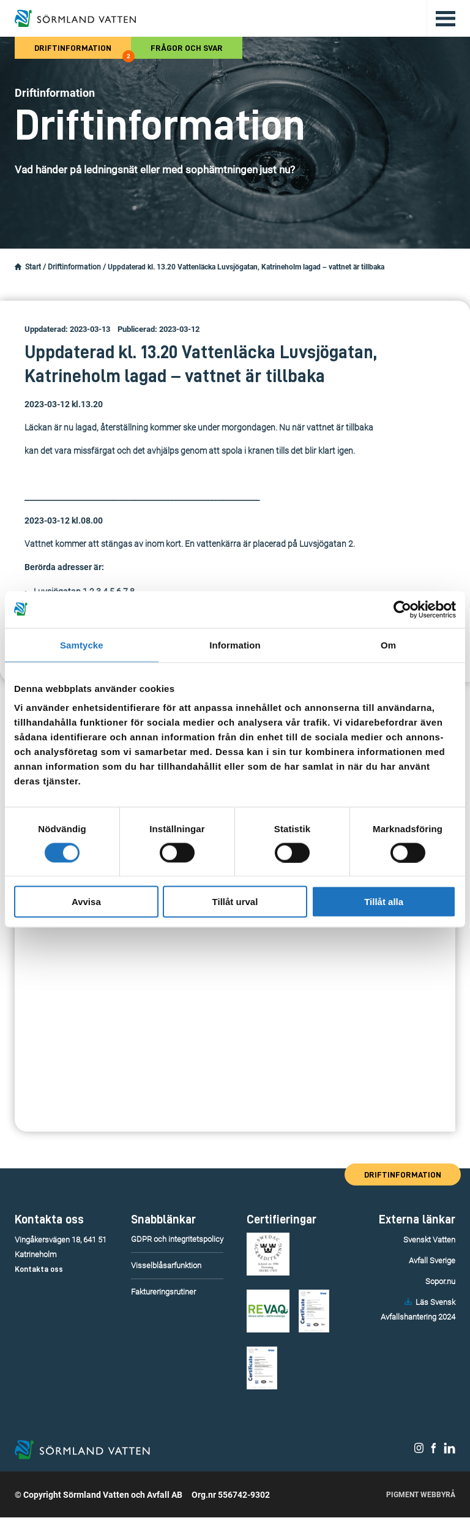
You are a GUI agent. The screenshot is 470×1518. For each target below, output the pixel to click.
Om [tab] (388, 644)
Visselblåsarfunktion (166, 1265)
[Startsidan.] (18, 267)
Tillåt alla (383, 901)
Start (33, 267)
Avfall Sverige (432, 1260)
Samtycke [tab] (81, 644)
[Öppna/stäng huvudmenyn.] (441, 18)
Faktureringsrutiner (163, 1291)
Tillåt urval (235, 901)
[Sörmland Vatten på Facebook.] (433, 1451)
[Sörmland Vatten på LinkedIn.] (449, 1451)
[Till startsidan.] (75, 18)
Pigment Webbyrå (420, 1495)
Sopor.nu (440, 1281)
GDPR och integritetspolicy (177, 1239)
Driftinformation (82, 51)
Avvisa (86, 901)
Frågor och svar (187, 47)
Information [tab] (235, 644)
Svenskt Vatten (429, 1239)
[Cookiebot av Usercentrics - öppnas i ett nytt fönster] (402, 609)
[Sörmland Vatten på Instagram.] (419, 1451)
